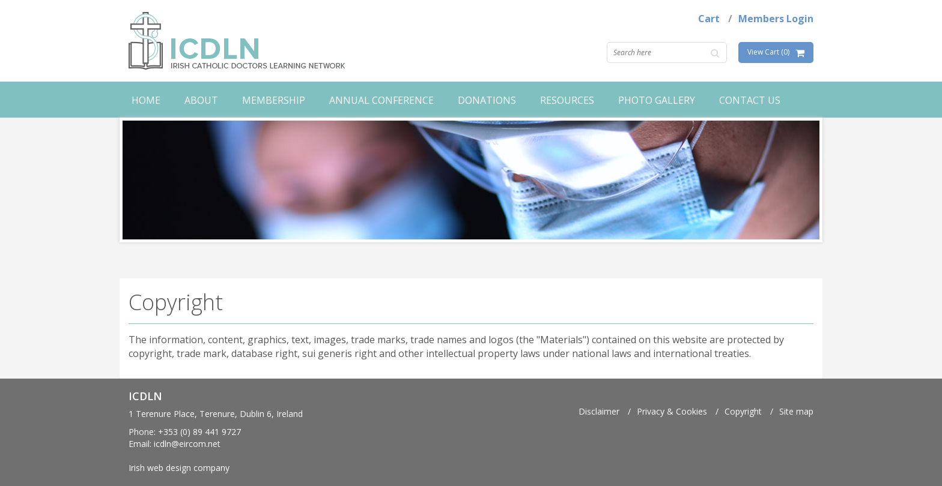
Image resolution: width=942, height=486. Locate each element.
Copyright (743, 411)
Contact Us (749, 100)
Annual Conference (381, 100)
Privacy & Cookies (672, 411)
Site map (796, 411)
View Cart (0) (768, 52)
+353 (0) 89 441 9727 (199, 431)
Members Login (775, 18)
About (201, 100)
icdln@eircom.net (187, 443)
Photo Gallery (656, 100)
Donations (487, 100)
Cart (709, 18)
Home (146, 100)
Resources (567, 100)
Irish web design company (179, 467)
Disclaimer (599, 411)
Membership (273, 100)
